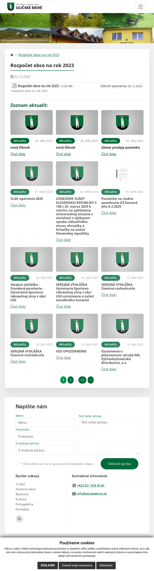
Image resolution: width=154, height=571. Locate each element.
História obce (25, 489)
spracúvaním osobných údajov (72, 464)
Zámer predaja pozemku (120, 147)
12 (82, 380)
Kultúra (21, 499)
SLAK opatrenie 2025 (26, 198)
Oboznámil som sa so (56, 464)
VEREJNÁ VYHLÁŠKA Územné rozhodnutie (118, 286)
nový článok (20, 147)
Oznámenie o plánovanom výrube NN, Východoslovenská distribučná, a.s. (121, 357)
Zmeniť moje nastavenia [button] (77, 565)
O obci (20, 484)
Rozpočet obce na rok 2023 (38, 55)
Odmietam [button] (105, 565)
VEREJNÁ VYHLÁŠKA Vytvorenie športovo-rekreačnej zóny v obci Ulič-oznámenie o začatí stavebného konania (75, 292)
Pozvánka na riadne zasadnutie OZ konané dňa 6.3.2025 (119, 202)
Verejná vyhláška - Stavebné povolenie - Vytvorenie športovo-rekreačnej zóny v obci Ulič (28, 292)
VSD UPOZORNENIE (71, 351)
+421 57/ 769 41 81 (90, 485)
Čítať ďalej (17, 154)
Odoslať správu (119, 464)
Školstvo (22, 494)
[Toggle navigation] (140, 7)
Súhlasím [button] (48, 565)
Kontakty (22, 509)
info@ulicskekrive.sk (92, 493)
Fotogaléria (24, 504)
